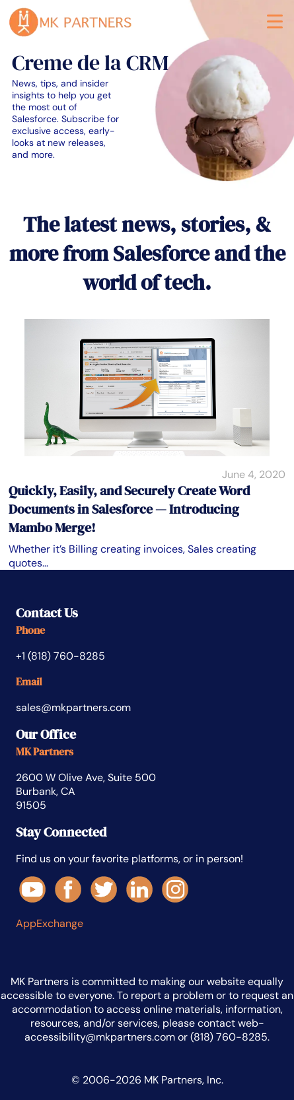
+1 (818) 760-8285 (60, 656)
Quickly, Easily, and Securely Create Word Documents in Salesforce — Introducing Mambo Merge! (129, 509)
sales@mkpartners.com (73, 707)
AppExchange (49, 923)
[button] (275, 24)
